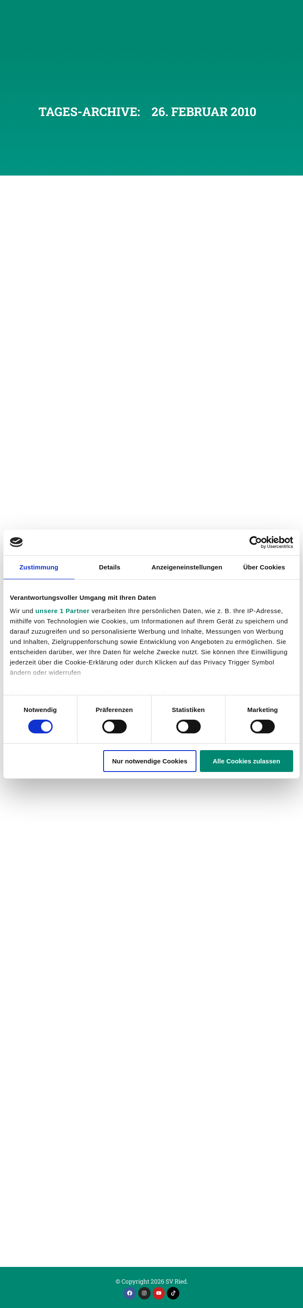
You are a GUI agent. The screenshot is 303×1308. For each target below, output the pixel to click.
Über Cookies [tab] (264, 566)
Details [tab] (109, 566)
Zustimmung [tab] (38, 566)
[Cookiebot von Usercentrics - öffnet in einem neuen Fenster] (255, 542)
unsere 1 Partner (62, 610)
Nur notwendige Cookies (149, 761)
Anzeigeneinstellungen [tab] (187, 566)
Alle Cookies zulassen (246, 761)
